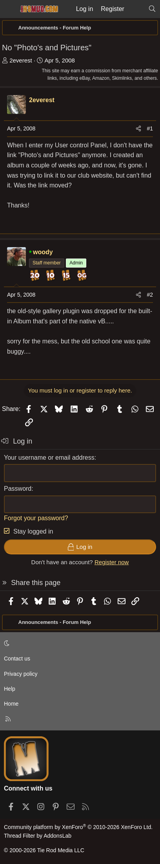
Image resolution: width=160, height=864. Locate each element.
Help (9, 689)
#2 (150, 295)
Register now (112, 562)
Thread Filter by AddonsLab (37, 836)
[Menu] (8, 9)
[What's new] (136, 9)
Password (17, 488)
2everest (20, 60)
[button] (78, 643)
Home (11, 704)
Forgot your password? (36, 518)
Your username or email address (49, 457)
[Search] (152, 9)
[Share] (138, 128)
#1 (150, 128)
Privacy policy (21, 674)
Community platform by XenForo (78, 827)
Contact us (17, 658)
